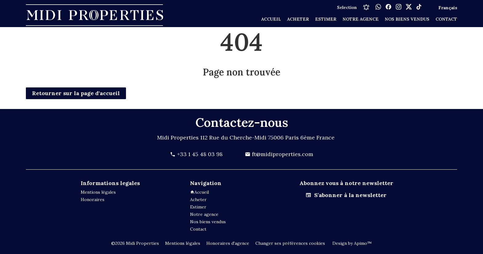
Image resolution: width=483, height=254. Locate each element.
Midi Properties (178, 137)
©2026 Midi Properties (135, 243)
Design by (351, 243)
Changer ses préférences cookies (290, 243)
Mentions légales (182, 243)
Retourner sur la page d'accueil (76, 93)
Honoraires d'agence (227, 243)
